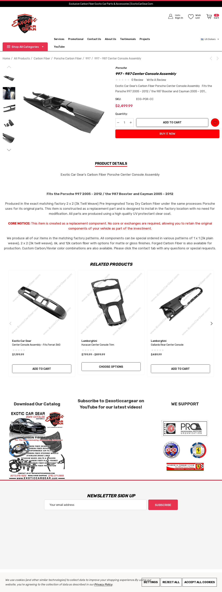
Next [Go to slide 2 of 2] (211, 323)
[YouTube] (61, 46)
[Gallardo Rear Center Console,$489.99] (180, 303)
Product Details (111, 163)
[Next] (217, 58)
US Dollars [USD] (210, 39)
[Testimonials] (130, 39)
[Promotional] (75, 40)
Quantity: (121, 114)
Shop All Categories (25, 47)
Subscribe (163, 505)
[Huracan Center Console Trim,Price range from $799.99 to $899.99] (111, 303)
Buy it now (167, 133)
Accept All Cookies (199, 582)
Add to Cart (172, 122)
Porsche (121, 68)
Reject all (171, 582)
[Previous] (211, 58)
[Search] (151, 15)
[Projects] (145, 40)
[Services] (59, 40)
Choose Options (111, 366)
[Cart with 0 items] (212, 17)
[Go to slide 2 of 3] (9, 150)
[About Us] (112, 39)
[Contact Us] (96, 39)
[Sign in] (174, 16)
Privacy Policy (103, 584)
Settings (151, 582)
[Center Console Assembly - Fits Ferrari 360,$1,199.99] (41, 303)
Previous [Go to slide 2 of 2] (10, 323)
